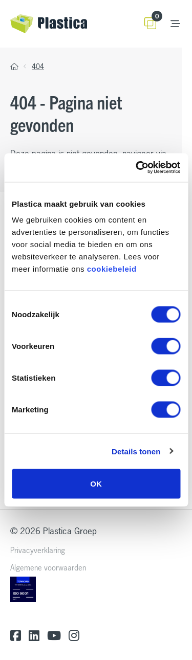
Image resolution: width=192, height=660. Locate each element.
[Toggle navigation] (175, 24)
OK (96, 483)
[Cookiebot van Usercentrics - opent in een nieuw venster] (136, 167)
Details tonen (136, 451)
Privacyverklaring (37, 550)
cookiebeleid (112, 269)
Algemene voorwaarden (48, 567)
